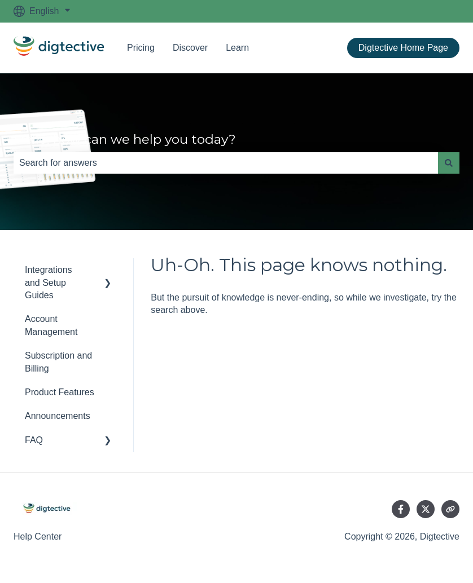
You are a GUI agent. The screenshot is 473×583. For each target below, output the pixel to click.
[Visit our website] (450, 509)
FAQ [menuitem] (34, 440)
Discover (190, 47)
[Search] (448, 163)
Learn (237, 47)
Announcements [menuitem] (57, 416)
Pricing (141, 47)
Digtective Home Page (403, 47)
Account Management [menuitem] (51, 325)
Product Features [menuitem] (59, 392)
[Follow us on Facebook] (401, 509)
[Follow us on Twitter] (426, 509)
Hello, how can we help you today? (125, 139)
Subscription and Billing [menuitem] (58, 362)
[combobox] (226, 163)
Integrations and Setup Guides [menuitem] (48, 282)
